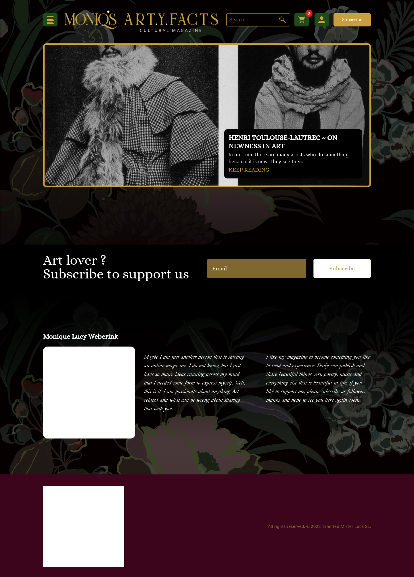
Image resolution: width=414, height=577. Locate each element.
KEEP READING (249, 169)
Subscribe (352, 19)
